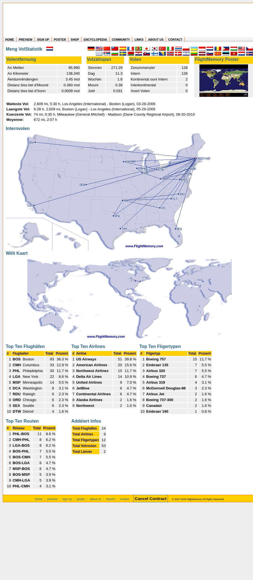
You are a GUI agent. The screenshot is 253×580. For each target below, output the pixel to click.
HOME (9, 39)
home (39, 499)
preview (52, 499)
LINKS (139, 39)
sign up (67, 499)
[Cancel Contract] (150, 499)
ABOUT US (156, 39)
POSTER (60, 39)
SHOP (75, 39)
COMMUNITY (121, 39)
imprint (110, 499)
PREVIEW (25, 39)
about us (95, 499)
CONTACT (175, 39)
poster (81, 499)
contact (124, 499)
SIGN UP (43, 39)
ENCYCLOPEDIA (95, 39)
